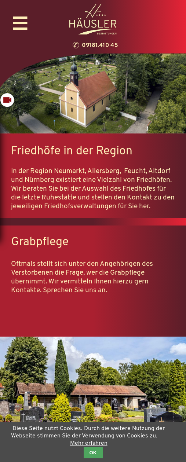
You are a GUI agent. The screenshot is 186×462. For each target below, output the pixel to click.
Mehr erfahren (88, 443)
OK (93, 452)
